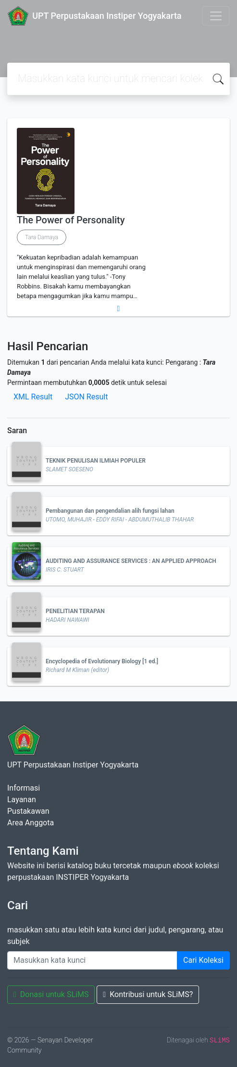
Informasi (23, 788)
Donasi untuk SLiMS (50, 994)
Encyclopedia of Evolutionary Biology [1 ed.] (102, 661)
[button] (118, 308)
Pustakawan (28, 811)
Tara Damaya (41, 237)
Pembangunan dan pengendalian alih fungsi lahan (110, 510)
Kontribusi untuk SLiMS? (148, 994)
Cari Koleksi (203, 960)
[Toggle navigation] (215, 16)
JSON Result (86, 396)
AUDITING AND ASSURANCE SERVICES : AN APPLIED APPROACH (131, 561)
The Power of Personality (71, 220)
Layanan (21, 799)
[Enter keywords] (92, 960)
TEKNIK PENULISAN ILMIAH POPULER (96, 460)
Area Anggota (30, 822)
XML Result (32, 396)
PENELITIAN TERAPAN (75, 611)
